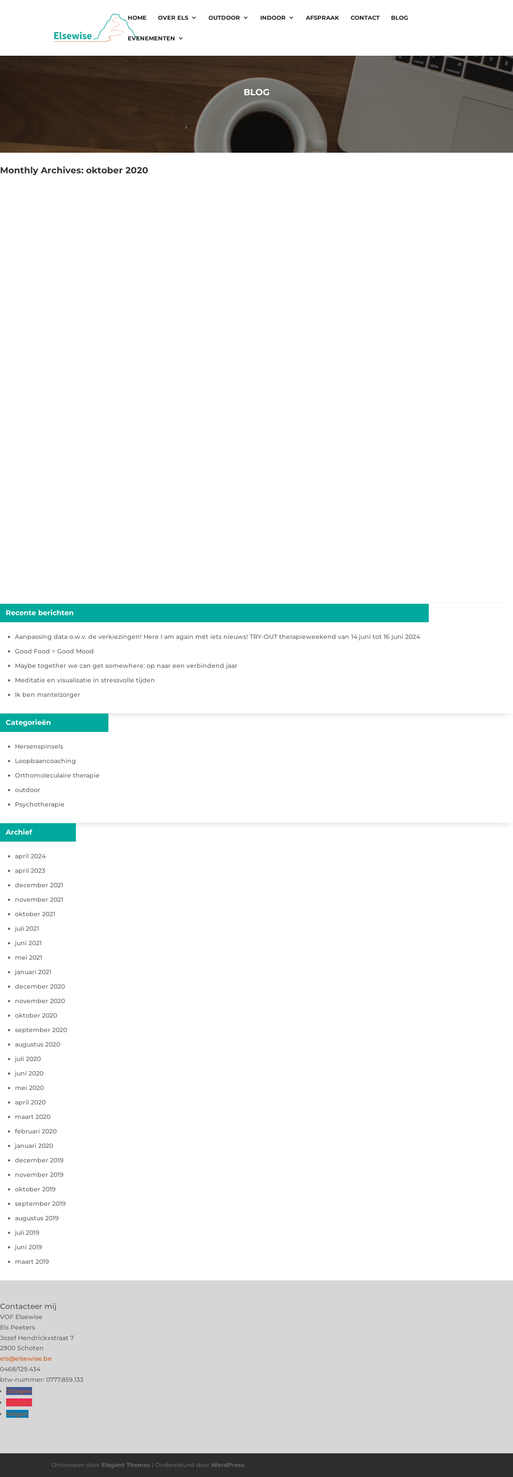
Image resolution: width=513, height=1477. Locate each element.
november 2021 (39, 899)
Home (137, 17)
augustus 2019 (37, 1218)
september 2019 (40, 1204)
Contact (365, 17)
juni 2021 (28, 943)
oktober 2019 (35, 1189)
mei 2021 (28, 957)
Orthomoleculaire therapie (57, 775)
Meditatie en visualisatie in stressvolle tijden (85, 680)
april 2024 (30, 856)
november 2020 (40, 1001)
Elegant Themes (125, 1464)
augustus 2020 (37, 1044)
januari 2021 (33, 972)
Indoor (273, 17)
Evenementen (151, 38)
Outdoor (224, 17)
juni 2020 (29, 1073)
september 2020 (41, 1030)
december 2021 (39, 885)
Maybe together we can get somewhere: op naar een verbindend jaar (126, 666)
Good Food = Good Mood (54, 651)
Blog (399, 17)
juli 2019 (27, 1233)
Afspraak (322, 17)
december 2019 (39, 1160)
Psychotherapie (40, 804)
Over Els (173, 17)
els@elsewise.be (26, 1358)
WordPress (227, 1464)
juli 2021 (27, 928)
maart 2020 (32, 1117)
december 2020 (40, 986)
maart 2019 (32, 1261)
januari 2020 (34, 1146)
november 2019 (39, 1175)
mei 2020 (29, 1088)
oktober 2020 (36, 1015)
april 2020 (30, 1102)
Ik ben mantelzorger (47, 695)
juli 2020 (28, 1059)
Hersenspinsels (39, 746)
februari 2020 (36, 1131)
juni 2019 (28, 1247)
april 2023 (30, 871)
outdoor (27, 790)
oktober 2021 (35, 914)
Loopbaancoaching (45, 761)
